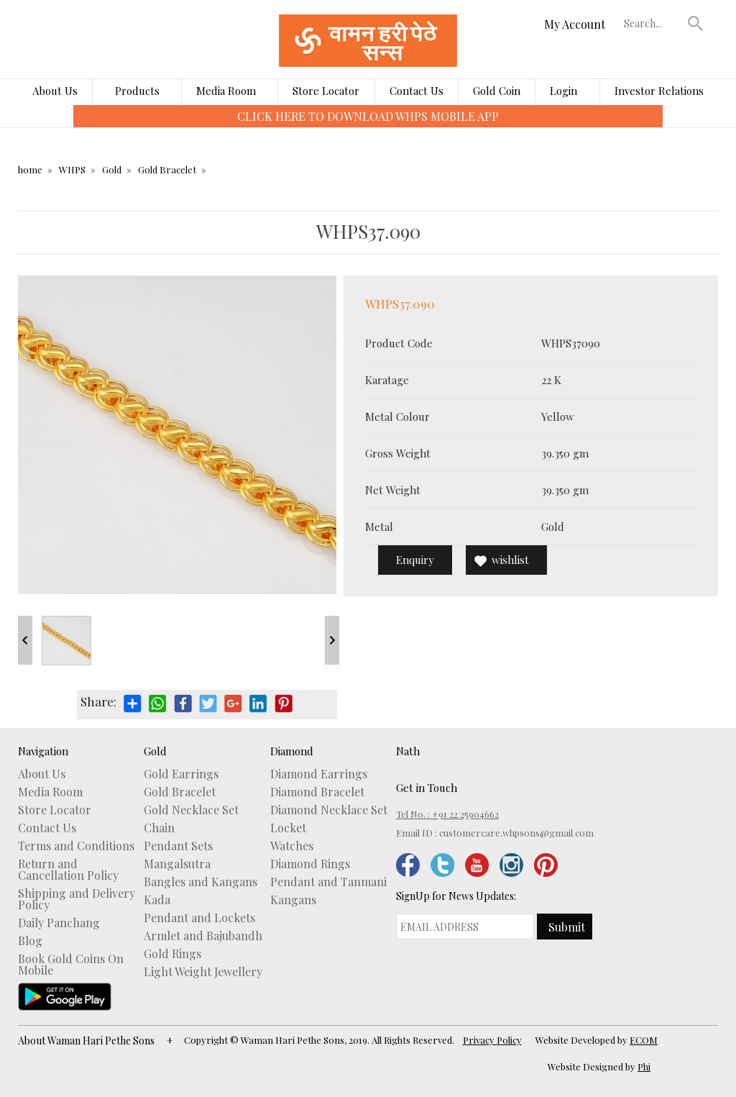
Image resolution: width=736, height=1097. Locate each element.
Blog (30, 941)
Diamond (291, 751)
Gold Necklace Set (191, 810)
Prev (25, 640)
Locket (288, 828)
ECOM (644, 1040)
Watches (291, 846)
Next (332, 640)
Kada (157, 900)
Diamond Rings (310, 864)
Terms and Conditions (76, 846)
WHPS (72, 169)
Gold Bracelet (167, 169)
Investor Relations (659, 90)
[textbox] (652, 23)
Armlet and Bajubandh (203, 936)
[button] (695, 23)
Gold (111, 169)
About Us (55, 90)
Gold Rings (172, 954)
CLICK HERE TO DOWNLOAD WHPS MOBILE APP (368, 116)
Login (563, 90)
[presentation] (62, 126)
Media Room (226, 90)
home (30, 169)
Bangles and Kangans (200, 882)
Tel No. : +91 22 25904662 (447, 814)
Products (137, 90)
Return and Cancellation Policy (68, 869)
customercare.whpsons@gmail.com (516, 833)
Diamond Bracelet (317, 792)
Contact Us (416, 90)
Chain (159, 828)
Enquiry (415, 559)
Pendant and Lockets (199, 918)
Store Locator (326, 90)
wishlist (510, 559)
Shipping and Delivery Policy (76, 899)
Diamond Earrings (318, 774)
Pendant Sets (178, 846)
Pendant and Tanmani (328, 882)
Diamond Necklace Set (328, 810)
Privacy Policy (492, 1040)
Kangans (293, 900)
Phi (644, 1066)
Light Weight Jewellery (203, 972)
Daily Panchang (59, 923)
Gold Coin (496, 90)
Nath (408, 751)
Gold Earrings (181, 774)
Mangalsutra (177, 864)
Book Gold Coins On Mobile (71, 964)
